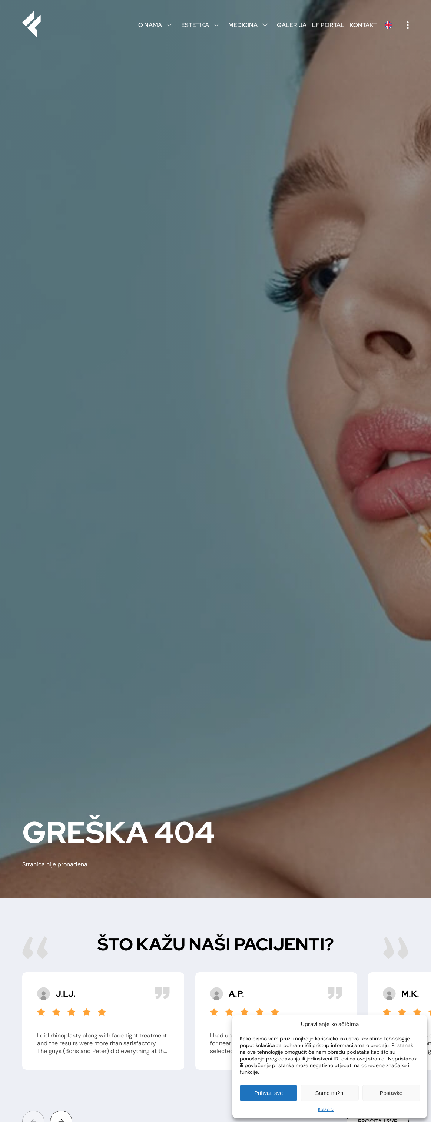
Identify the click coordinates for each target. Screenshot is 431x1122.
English (388, 25)
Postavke (390, 1093)
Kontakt (363, 25)
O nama (157, 25)
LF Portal (328, 25)
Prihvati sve (268, 1093)
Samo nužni (329, 1093)
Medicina (249, 25)
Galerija (291, 25)
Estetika (202, 25)
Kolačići (326, 1109)
